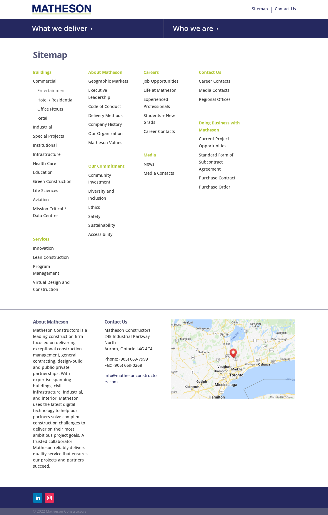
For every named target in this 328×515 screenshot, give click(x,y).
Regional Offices (215, 99)
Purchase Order (214, 187)
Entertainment (51, 90)
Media (150, 155)
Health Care (44, 163)
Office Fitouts (50, 109)
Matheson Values (105, 142)
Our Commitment (106, 166)
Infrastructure (47, 154)
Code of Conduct (104, 106)
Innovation (43, 248)
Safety (94, 216)
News (149, 164)
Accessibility (100, 234)
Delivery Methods (105, 115)
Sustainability (101, 225)
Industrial (42, 127)
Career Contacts (159, 131)
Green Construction (52, 181)
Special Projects (48, 136)
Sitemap (260, 9)
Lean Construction (51, 257)
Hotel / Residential (55, 100)
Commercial (44, 81)
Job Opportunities (161, 81)
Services (41, 239)
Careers (151, 72)
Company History (105, 124)
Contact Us (285, 9)
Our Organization (105, 133)
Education (43, 172)
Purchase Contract (217, 178)
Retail (43, 118)
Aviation (41, 199)
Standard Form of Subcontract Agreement (216, 162)
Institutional (45, 145)
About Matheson (105, 72)
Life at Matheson (160, 90)
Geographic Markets (108, 81)
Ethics (94, 207)
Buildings (42, 72)
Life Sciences (45, 190)
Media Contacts (159, 173)
